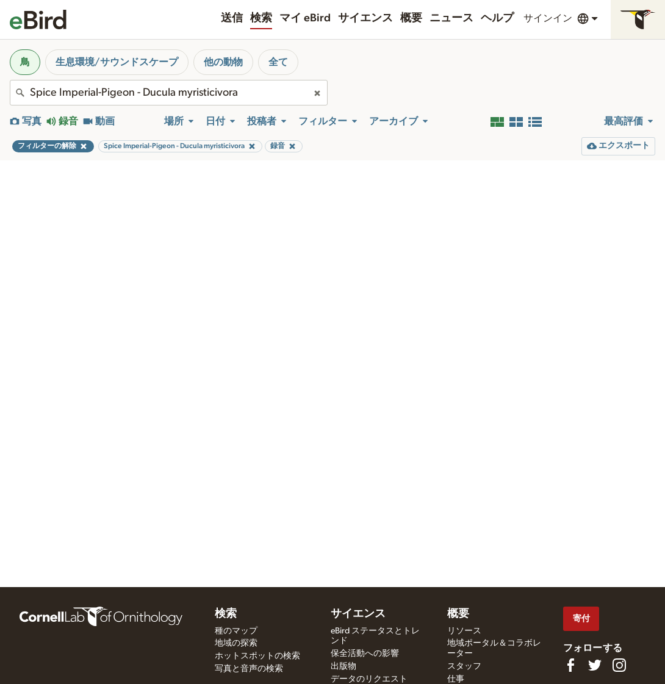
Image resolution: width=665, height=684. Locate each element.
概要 (411, 18)
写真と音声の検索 (249, 668)
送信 (232, 18)
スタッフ (464, 666)
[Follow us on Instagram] (619, 665)
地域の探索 (236, 643)
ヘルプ (497, 18)
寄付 (581, 618)
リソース (464, 631)
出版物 (343, 666)
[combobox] (168, 92)
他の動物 (223, 62)
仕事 (455, 679)
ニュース (451, 18)
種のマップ (236, 631)
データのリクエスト (369, 679)
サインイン (547, 18)
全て (278, 62)
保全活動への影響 (365, 653)
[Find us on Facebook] (570, 665)
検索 (261, 18)
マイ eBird (305, 18)
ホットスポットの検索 (257, 656)
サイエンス (365, 18)
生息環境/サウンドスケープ (117, 62)
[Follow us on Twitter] (595, 665)
